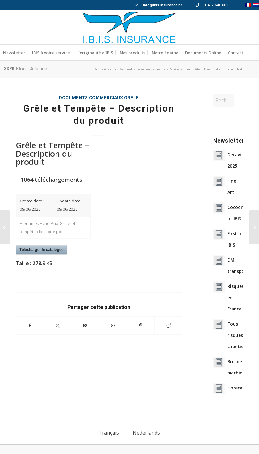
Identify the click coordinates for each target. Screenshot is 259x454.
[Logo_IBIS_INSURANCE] (129, 27)
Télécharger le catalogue (41, 250)
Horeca (234, 388)
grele (131, 98)
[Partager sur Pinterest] (140, 325)
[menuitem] (14, 52)
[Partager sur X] (57, 325)
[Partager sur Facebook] (30, 325)
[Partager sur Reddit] (168, 325)
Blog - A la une (31, 69)
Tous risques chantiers (237, 335)
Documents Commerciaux (91, 98)
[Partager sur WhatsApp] (112, 325)
